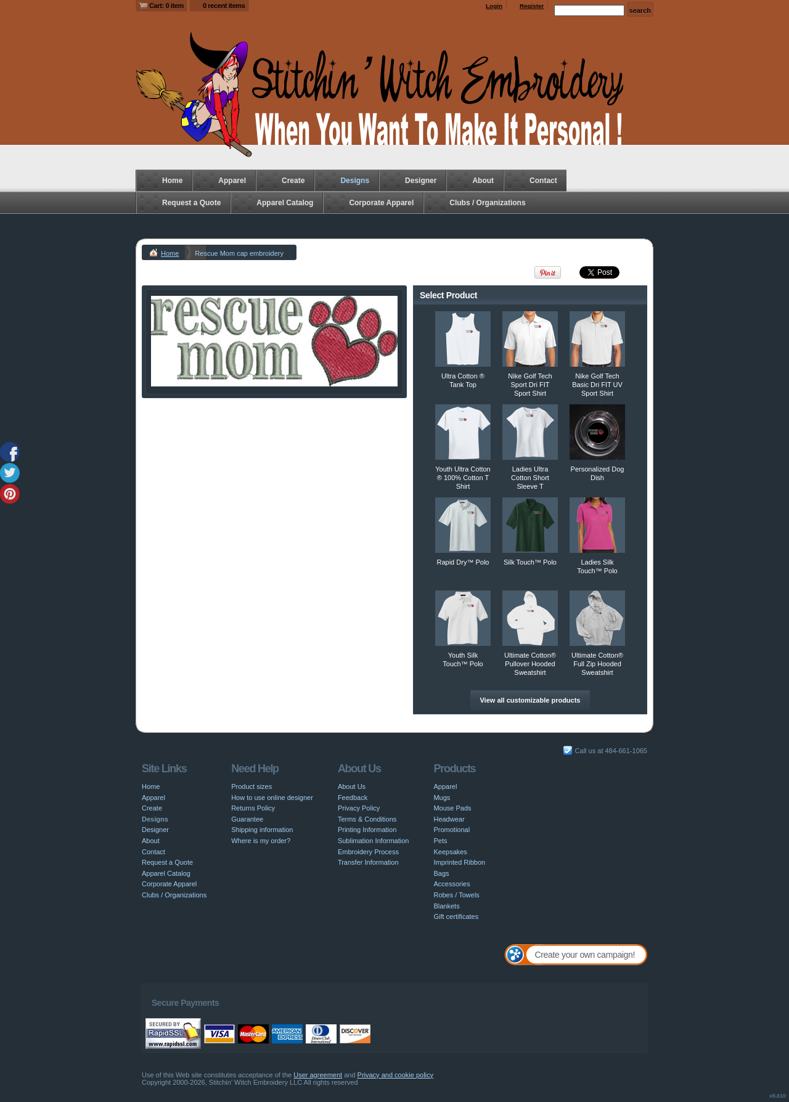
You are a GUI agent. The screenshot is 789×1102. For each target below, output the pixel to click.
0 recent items (224, 5)
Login (494, 5)
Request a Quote (191, 202)
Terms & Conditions (367, 819)
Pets (440, 840)
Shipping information (262, 829)
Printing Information (367, 829)
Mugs (441, 797)
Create (293, 180)
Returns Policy (253, 808)
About (483, 180)
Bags (441, 873)
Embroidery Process (368, 851)
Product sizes (251, 786)
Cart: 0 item (166, 5)
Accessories (451, 884)
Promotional (451, 829)
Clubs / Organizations (487, 202)
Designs (354, 180)
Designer (420, 180)
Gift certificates (455, 916)
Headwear (448, 819)
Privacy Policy (359, 808)
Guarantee (247, 819)
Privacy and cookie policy (396, 1075)
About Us (352, 786)
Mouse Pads (452, 808)
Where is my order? (260, 840)
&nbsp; (463, 339)
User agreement (317, 1075)
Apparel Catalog (284, 202)
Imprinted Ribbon (459, 862)
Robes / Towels (456, 895)
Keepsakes (450, 851)
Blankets (446, 906)
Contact (543, 180)
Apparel (232, 180)
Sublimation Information (373, 840)
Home (172, 180)
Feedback (352, 797)
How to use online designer (272, 797)
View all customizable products (530, 700)
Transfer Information (368, 862)
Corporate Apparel (381, 202)
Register (532, 5)
